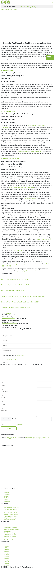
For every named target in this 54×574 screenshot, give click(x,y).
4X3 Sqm (6, 547)
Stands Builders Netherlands (11, 529)
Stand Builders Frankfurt (10, 534)
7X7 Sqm (6, 554)
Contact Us (7, 501)
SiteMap (6, 499)
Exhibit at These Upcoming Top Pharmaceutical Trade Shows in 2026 (23, 296)
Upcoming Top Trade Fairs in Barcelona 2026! (15, 307)
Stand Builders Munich (10, 538)
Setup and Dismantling (10, 518)
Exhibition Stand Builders (10, 509)
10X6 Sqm (6, 561)
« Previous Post (6, 9)
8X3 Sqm (6, 556)
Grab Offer (49, 57)
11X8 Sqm (6, 565)
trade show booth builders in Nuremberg (29, 151)
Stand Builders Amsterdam (11, 526)
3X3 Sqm (6, 546)
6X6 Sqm (6, 553)
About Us (6, 492)
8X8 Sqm (6, 558)
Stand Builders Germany (10, 527)
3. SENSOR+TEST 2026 (10, 158)
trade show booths (30, 199)
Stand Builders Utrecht (10, 539)
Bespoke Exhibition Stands (11, 514)
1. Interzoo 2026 (7, 70)
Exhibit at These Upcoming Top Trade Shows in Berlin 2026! (20, 302)
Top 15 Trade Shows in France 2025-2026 (14, 279)
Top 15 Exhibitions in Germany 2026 (12, 290)
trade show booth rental (43, 239)
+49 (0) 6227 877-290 (8, 7)
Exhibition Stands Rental (10, 511)
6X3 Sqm (6, 551)
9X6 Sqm (6, 560)
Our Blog (6, 496)
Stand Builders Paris (9, 531)
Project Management (9, 519)
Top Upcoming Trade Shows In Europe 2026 (15, 285)
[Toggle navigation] (52, 3)
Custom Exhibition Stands (10, 512)
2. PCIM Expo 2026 (8, 111)
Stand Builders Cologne (10, 533)
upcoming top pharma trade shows (27, 271)
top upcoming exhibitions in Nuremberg (21, 187)
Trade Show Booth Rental (10, 516)
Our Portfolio (7, 494)
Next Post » (14, 9)
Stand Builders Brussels (10, 536)
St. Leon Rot (18, 250)
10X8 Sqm (6, 563)
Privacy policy (20, 355)
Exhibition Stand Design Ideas (11, 507)
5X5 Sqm (6, 549)
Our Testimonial (8, 497)
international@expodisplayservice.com (30, 7)
